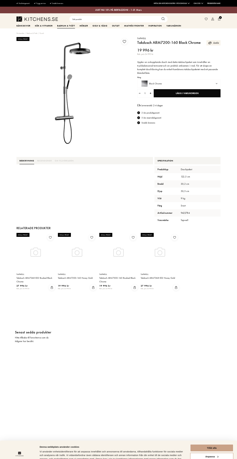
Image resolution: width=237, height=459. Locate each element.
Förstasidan (20, 33)
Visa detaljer (46, 453)
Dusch (42, 33)
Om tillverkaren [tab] (64, 160)
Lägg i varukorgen (187, 93)
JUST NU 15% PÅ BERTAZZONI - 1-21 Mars (118, 9)
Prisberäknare (214, 3)
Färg (139, 77)
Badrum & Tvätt (66, 25)
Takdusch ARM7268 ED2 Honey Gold (158, 277)
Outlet (116, 25)
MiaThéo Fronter (134, 25)
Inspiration (155, 25)
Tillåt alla (212, 430)
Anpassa (211, 438)
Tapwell (141, 38)
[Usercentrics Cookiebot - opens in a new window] (19, 453)
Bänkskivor (23, 25)
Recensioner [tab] (44, 160)
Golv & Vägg (100, 25)
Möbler (84, 25)
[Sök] (164, 19)
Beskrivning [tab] (26, 160)
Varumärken (173, 25)
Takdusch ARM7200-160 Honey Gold (75, 277)
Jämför (213, 43)
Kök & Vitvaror (44, 25)
